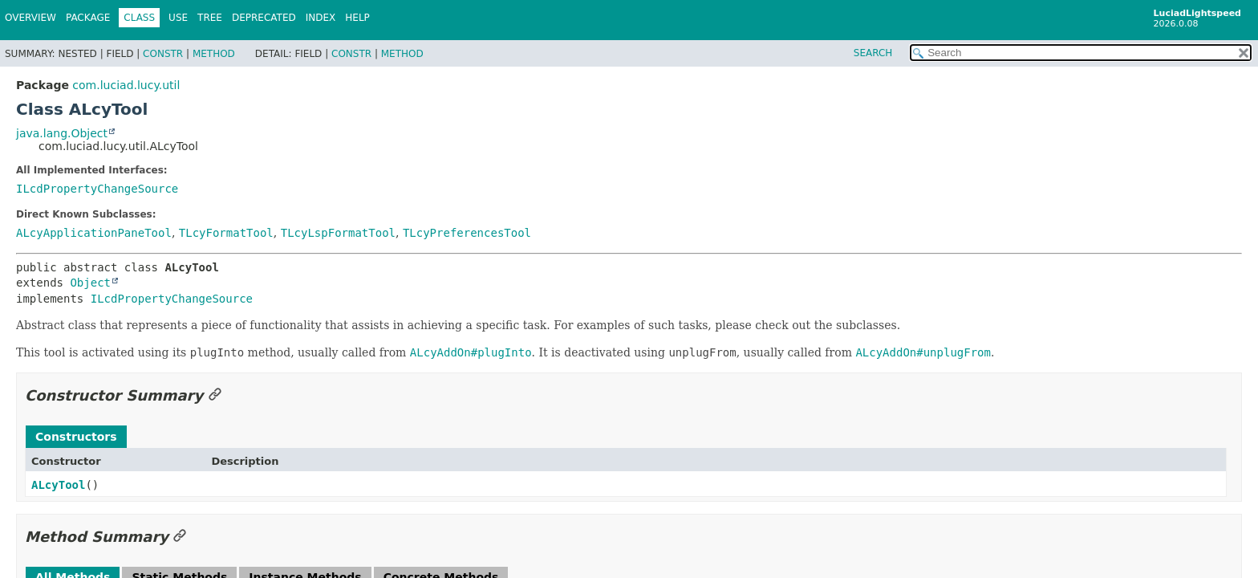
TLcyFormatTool (226, 232)
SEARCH (873, 53)
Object (90, 282)
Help (357, 17)
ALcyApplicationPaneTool (94, 232)
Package (88, 17)
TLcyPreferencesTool (467, 232)
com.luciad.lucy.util (126, 85)
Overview (30, 17)
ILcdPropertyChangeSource (97, 188)
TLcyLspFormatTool (338, 232)
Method (214, 53)
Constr (163, 53)
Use (178, 17)
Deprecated (264, 17)
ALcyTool (58, 484)
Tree (209, 17)
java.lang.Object (62, 133)
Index (321, 17)
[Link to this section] (215, 395)
